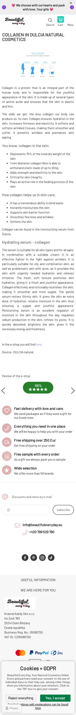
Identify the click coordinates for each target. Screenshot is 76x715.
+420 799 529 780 (41, 532)
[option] (38, 390)
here (39, 344)
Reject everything (20, 698)
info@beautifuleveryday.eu (42, 525)
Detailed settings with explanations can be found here (38, 706)
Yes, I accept (55, 698)
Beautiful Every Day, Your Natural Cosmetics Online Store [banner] (16, 22)
